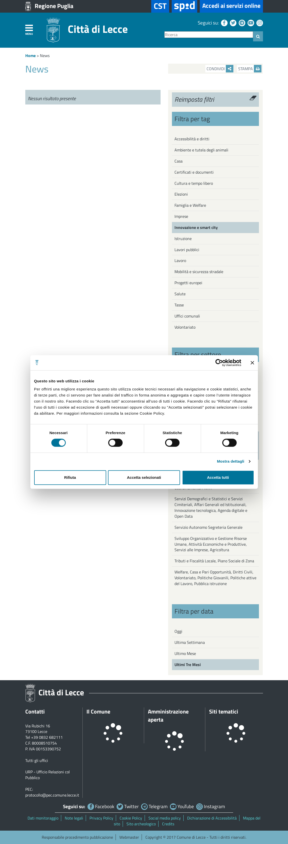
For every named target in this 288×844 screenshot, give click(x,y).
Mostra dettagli (230, 461)
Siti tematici (223, 711)
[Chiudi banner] (252, 362)
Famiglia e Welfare (190, 205)
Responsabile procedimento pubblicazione (77, 837)
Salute (180, 294)
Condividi (220, 69)
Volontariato (184, 327)
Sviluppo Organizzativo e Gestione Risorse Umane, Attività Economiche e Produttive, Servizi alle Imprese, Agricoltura (210, 544)
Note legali (74, 818)
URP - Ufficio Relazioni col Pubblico (47, 775)
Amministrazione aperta (168, 715)
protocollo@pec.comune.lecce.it (52, 795)
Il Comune (98, 711)
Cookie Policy (131, 818)
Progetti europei (188, 283)
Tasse (179, 305)
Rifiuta (70, 477)
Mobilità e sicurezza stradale (198, 272)
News (45, 55)
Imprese (181, 216)
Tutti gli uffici (36, 760)
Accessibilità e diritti (191, 139)
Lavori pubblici (186, 250)
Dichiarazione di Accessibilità (212, 818)
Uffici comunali (187, 316)
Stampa (249, 68)
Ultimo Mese (185, 653)
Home (30, 55)
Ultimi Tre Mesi (187, 665)
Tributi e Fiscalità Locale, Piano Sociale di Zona (214, 561)
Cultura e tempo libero (193, 183)
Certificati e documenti (194, 172)
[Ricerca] (208, 34)
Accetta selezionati (144, 477)
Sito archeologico (141, 824)
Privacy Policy (101, 818)
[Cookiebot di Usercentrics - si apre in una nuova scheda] (219, 362)
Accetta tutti (218, 477)
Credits (168, 824)
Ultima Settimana (189, 642)
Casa (178, 161)
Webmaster (129, 837)
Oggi (178, 631)
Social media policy (164, 818)
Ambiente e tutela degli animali (201, 150)
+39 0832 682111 (47, 737)
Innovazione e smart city (196, 227)
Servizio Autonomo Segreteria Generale (208, 527)
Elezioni (181, 194)
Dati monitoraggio (43, 818)
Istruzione (183, 238)
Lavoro (180, 260)
